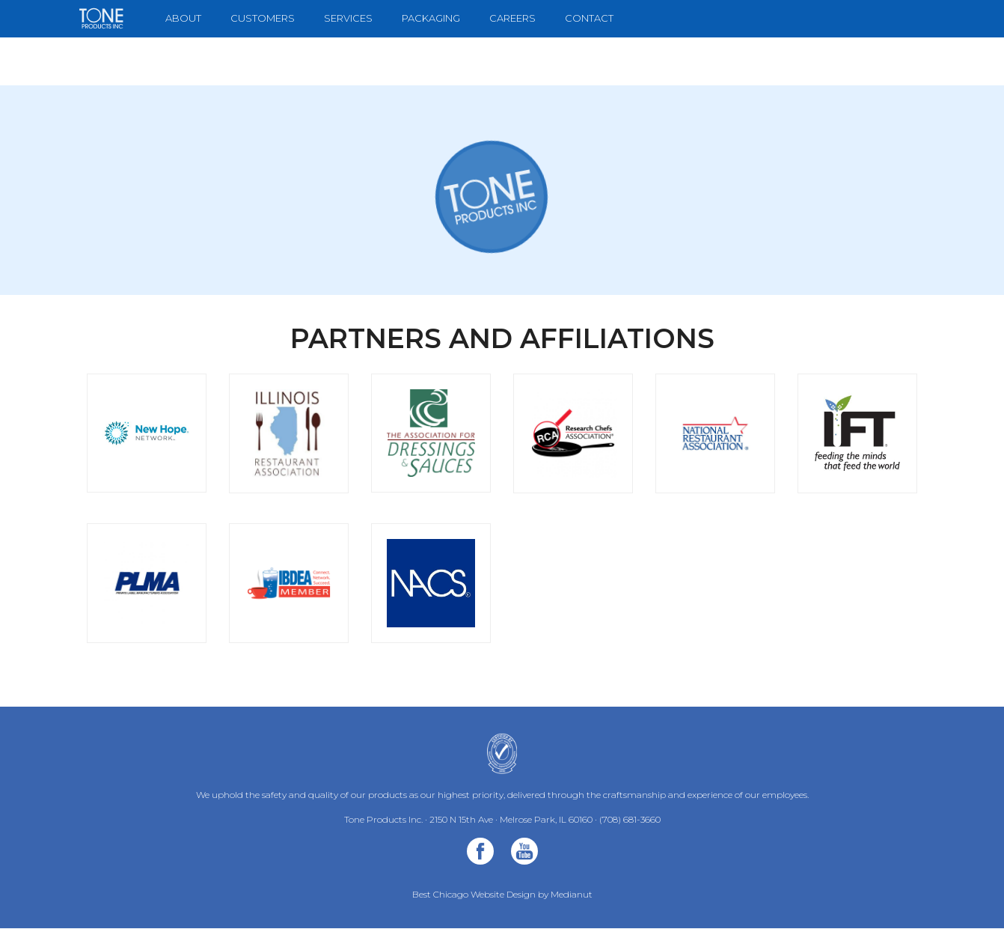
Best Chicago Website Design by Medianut (502, 894)
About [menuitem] (183, 18)
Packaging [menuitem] (431, 18)
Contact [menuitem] (589, 18)
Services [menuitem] (348, 18)
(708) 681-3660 (630, 819)
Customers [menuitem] (262, 18)
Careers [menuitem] (512, 18)
